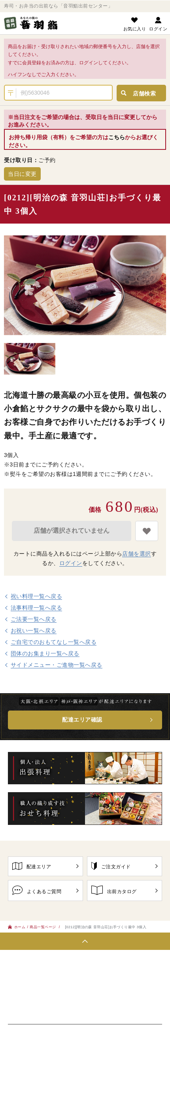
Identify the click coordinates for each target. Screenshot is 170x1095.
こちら (116, 137)
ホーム (16, 927)
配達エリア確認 (82, 720)
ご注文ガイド (124, 866)
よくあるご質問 (45, 890)
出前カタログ (124, 890)
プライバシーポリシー (36, 1039)
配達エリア (45, 866)
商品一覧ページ (43, 927)
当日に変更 (22, 174)
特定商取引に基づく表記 (104, 1039)
